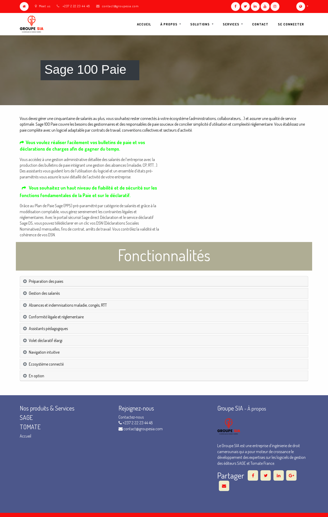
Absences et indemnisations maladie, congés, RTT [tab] (68, 305)
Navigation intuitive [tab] (44, 352)
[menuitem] (144, 24)
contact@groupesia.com (120, 6)
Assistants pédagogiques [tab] (48, 328)
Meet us (42, 6)
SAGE (27, 417)
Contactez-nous (131, 417)
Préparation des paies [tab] (46, 281)
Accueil (25, 436)
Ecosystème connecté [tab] (46, 364)
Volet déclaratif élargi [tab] (45, 340)
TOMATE (30, 427)
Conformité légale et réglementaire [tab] (56, 316)
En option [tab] (36, 375)
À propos (256, 408)
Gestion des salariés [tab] (44, 293)
